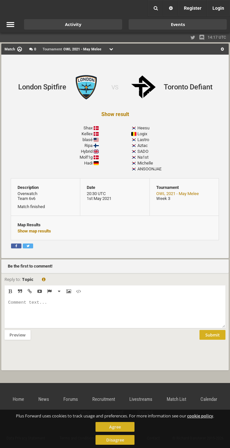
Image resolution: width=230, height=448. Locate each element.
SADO (142, 151)
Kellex (87, 133)
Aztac (142, 145)
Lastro (143, 139)
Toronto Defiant (188, 87)
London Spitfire (42, 87)
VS (115, 87)
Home (18, 399)
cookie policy (200, 416)
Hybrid (87, 151)
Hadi (88, 163)
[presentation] (54, 359)
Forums (70, 399)
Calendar (208, 399)
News (43, 399)
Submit (212, 340)
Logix (142, 133)
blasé (88, 139)
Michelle (145, 163)
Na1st (142, 157)
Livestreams (140, 399)
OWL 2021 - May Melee (177, 193)
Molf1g (86, 157)
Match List (176, 399)
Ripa (88, 145)
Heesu (143, 127)
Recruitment (103, 399)
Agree (115, 427)
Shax (88, 127)
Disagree (115, 440)
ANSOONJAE (149, 168)
